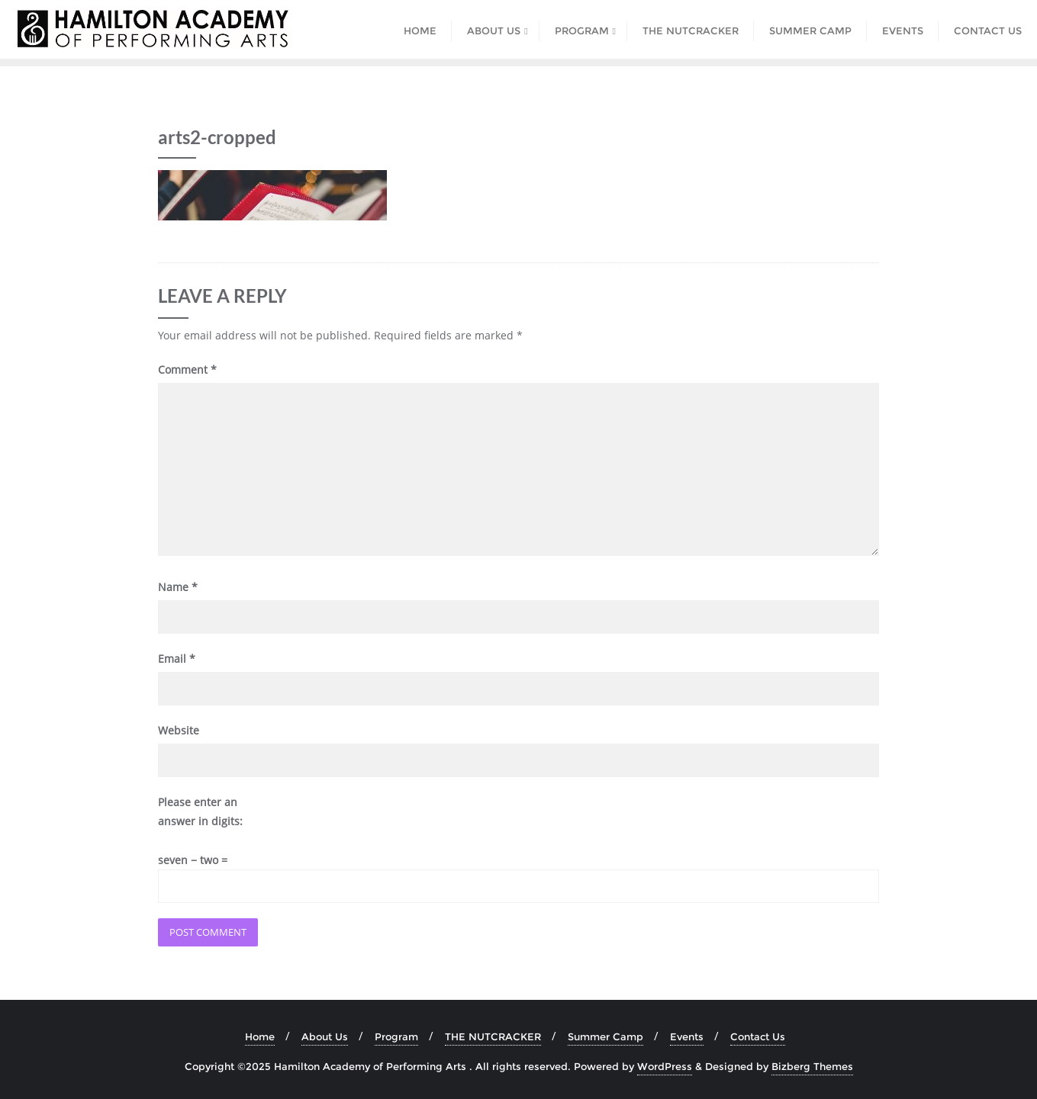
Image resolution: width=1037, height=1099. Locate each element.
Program (396, 1036)
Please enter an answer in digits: (200, 811)
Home (260, 1036)
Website (178, 730)
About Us (324, 1036)
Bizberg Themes (812, 1066)
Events (687, 1036)
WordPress (664, 1066)
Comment (187, 369)
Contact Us (757, 1036)
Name (178, 587)
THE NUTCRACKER (493, 1036)
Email (176, 658)
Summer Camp (605, 1036)
